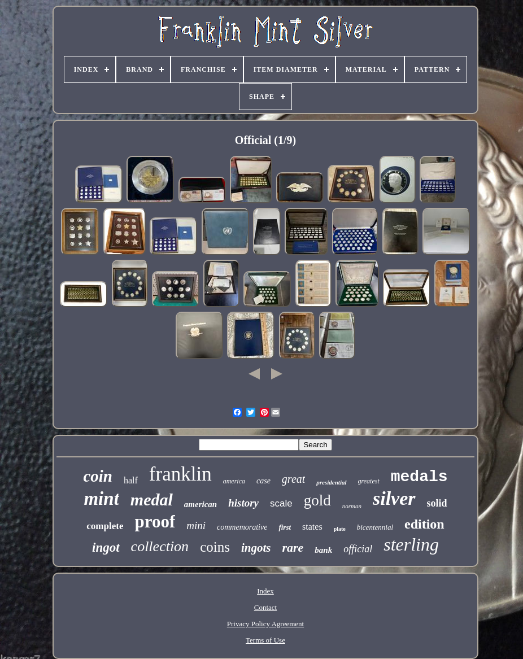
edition (424, 524)
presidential (331, 482)
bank (323, 550)
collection (160, 546)
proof (154, 521)
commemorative (242, 527)
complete (104, 526)
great (293, 479)
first (284, 527)
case (263, 481)
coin (97, 476)
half (131, 480)
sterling (411, 544)
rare (292, 547)
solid (437, 503)
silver (394, 498)
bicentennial (375, 527)
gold (317, 500)
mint (101, 498)
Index (265, 591)
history (243, 503)
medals (419, 477)
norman (351, 506)
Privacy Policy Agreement (265, 623)
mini (196, 525)
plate (340, 529)
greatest (369, 481)
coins (215, 547)
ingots (256, 548)
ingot (106, 547)
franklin (180, 474)
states (312, 526)
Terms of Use (265, 640)
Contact (265, 607)
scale (281, 503)
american (200, 504)
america (234, 481)
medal (151, 499)
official (357, 549)
